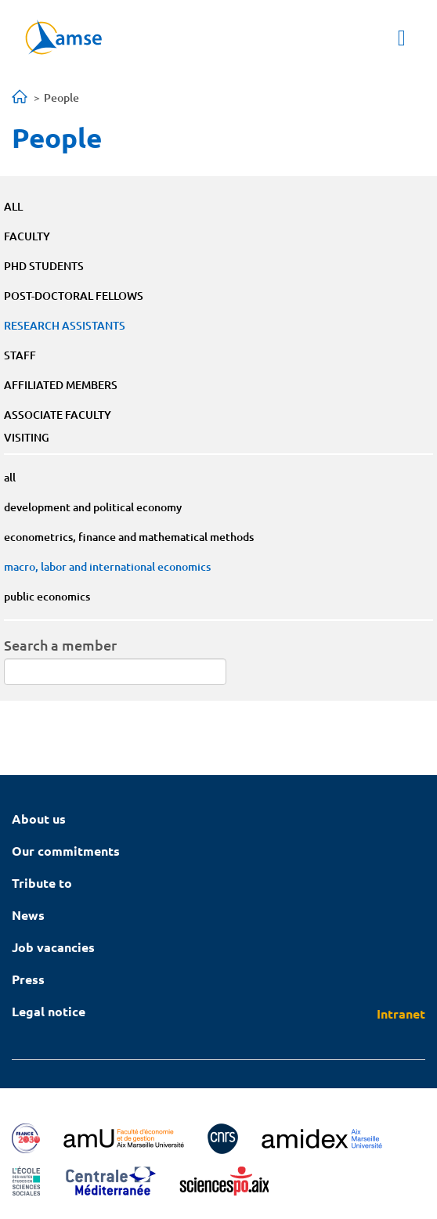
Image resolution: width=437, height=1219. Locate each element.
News (28, 915)
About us (39, 818)
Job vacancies (53, 947)
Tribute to (42, 883)
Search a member (60, 645)
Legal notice (48, 1011)
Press (28, 979)
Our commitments (66, 850)
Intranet (401, 1013)
